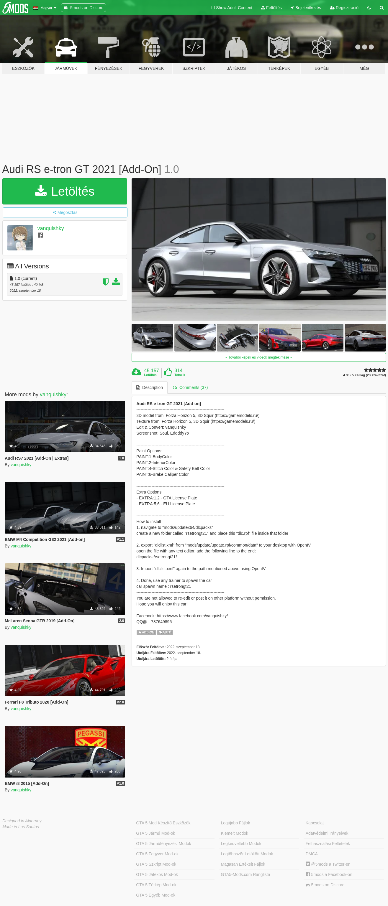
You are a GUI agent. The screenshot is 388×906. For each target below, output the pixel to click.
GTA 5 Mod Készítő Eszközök (163, 823)
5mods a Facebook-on (329, 874)
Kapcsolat (315, 823)
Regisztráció (344, 7)
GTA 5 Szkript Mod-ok (156, 864)
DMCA (312, 853)
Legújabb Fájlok (235, 823)
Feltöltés (271, 7)
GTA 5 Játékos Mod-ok (157, 874)
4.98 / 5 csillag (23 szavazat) (364, 375)
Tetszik (179, 375)
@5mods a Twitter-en (328, 864)
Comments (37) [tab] (190, 387)
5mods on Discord (325, 884)
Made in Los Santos (20, 826)
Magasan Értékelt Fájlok (243, 864)
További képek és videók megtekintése (258, 357)
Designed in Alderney (22, 820)
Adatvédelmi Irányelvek (327, 833)
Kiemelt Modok (234, 833)
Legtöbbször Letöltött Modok (247, 853)
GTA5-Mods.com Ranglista (245, 874)
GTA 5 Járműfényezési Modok (163, 843)
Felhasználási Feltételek (328, 843)
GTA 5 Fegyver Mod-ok (157, 853)
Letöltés (65, 191)
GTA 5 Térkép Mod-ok (156, 884)
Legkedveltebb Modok (241, 843)
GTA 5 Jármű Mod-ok (155, 833)
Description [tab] (149, 387)
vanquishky (50, 228)
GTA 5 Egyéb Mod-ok (155, 895)
